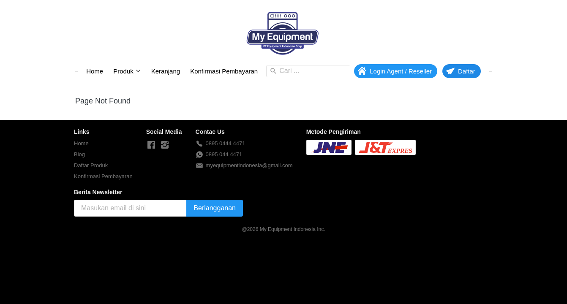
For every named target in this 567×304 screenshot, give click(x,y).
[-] (151, 145)
